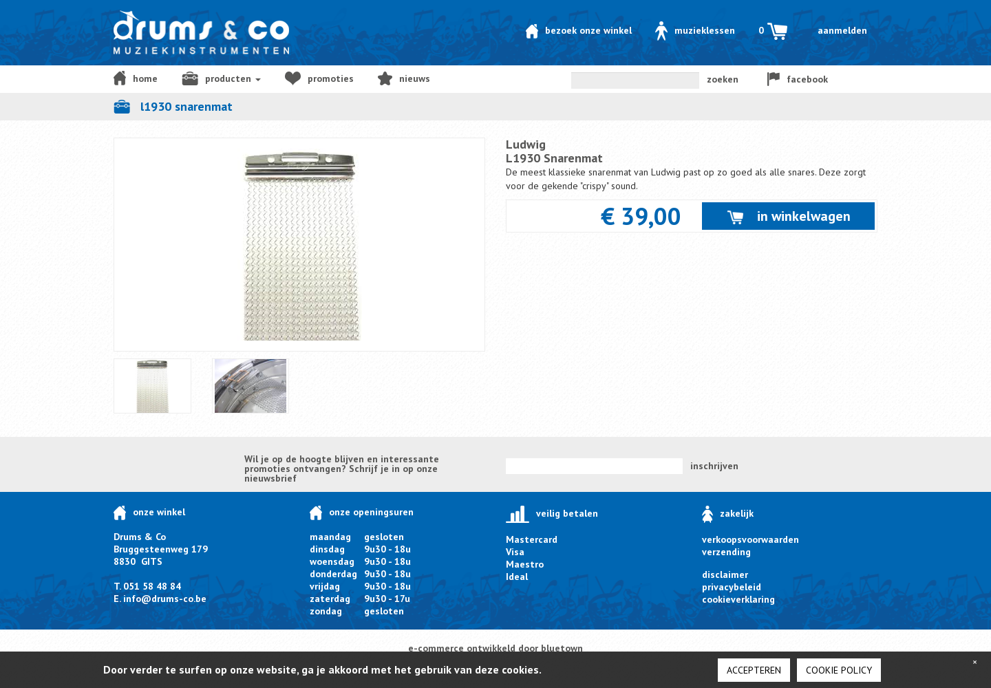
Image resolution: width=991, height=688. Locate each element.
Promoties (319, 78)
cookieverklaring (738, 599)
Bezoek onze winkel (579, 30)
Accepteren (754, 670)
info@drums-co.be (164, 598)
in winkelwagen (789, 216)
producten (221, 78)
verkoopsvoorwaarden (750, 539)
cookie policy (839, 670)
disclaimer (725, 574)
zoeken (722, 79)
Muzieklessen (695, 30)
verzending (726, 552)
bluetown (562, 648)
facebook (797, 79)
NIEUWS (404, 78)
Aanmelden (842, 30)
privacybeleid (731, 587)
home (136, 78)
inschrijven (714, 466)
